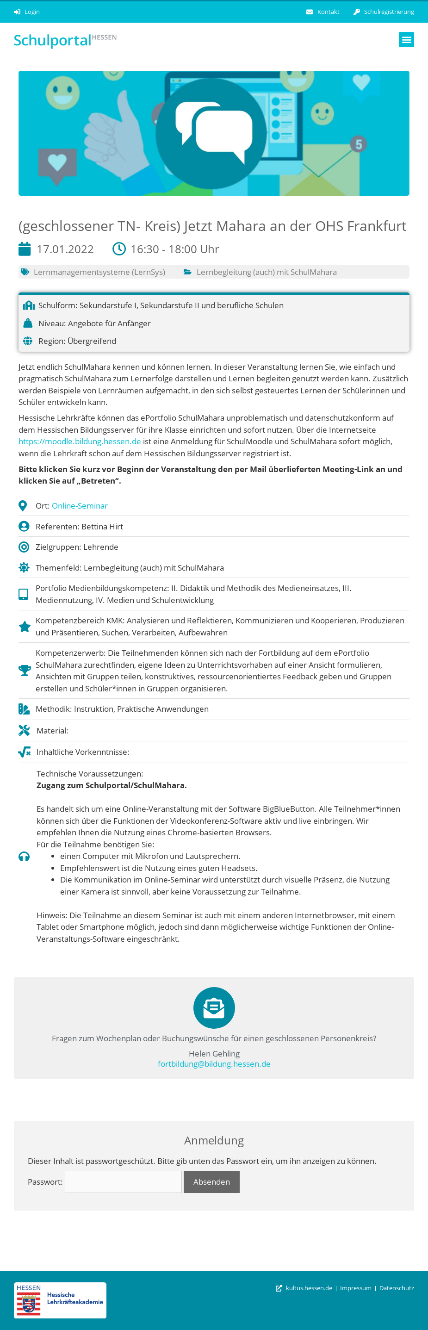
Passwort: (105, 1181)
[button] (406, 39)
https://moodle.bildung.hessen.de (80, 441)
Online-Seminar (80, 505)
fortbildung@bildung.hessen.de (214, 1063)
